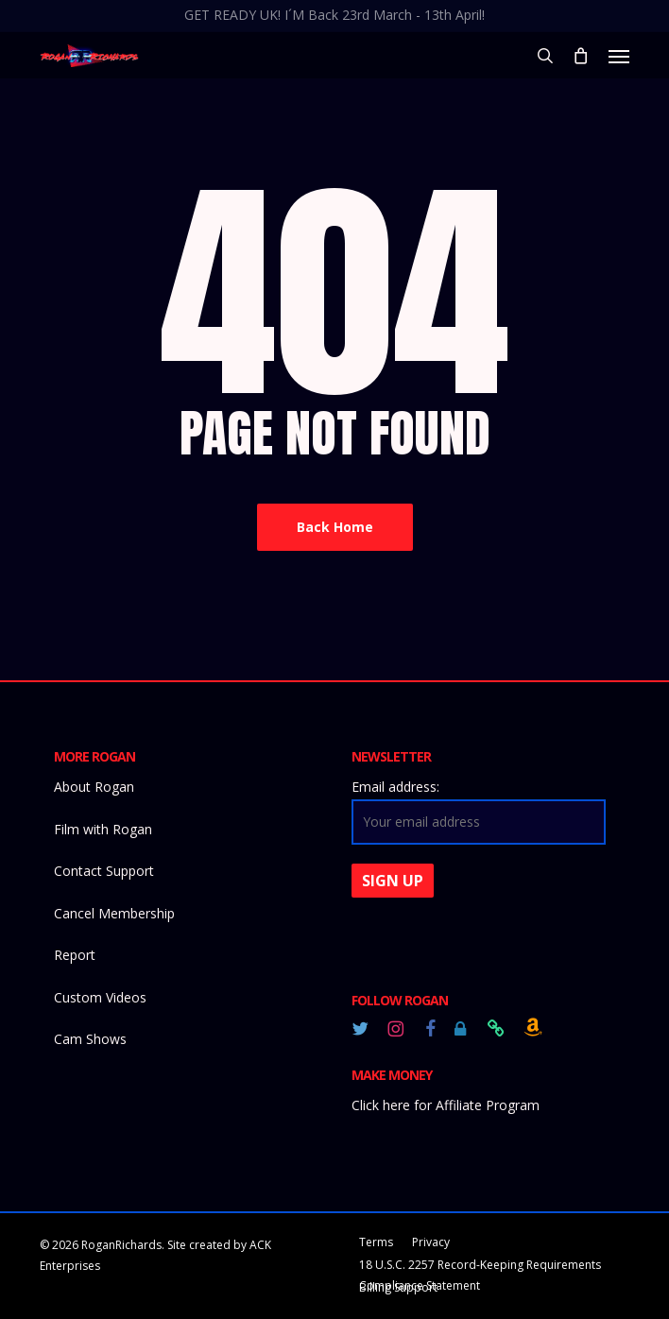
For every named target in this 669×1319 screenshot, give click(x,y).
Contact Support (104, 871)
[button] (619, 55)
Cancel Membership (114, 913)
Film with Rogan (103, 829)
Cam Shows (90, 1039)
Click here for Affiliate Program (446, 1105)
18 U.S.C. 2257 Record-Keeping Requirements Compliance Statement (480, 1267)
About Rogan (94, 787)
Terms (376, 1242)
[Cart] (581, 55)
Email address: (395, 787)
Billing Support (398, 1287)
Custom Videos (100, 997)
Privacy (431, 1242)
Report (74, 955)
